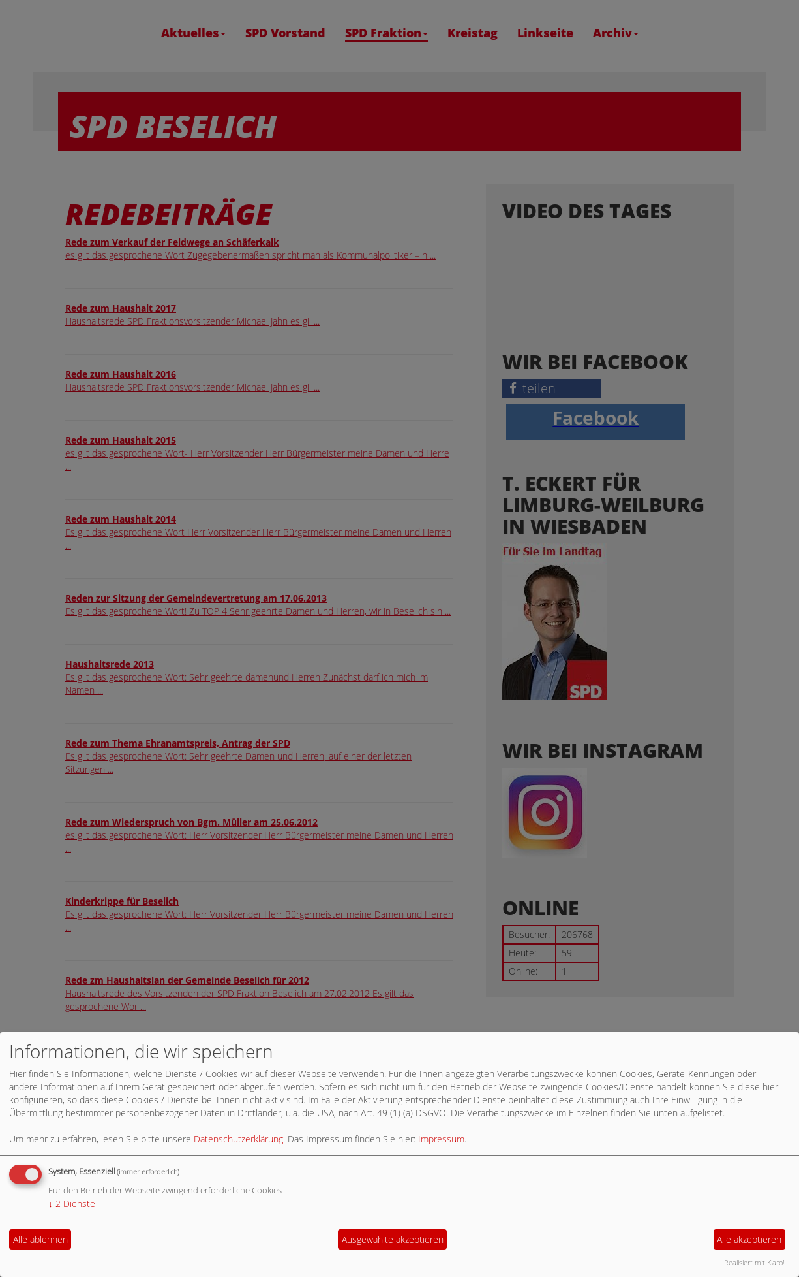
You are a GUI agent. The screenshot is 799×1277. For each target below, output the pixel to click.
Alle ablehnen (40, 1239)
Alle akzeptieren (749, 1239)
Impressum (441, 1139)
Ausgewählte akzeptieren (393, 1239)
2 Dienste (71, 1203)
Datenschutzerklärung (238, 1139)
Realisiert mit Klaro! (754, 1262)
